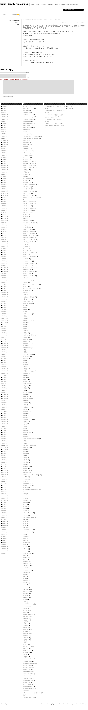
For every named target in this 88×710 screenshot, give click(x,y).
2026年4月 (5, 106)
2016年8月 (5, 352)
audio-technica (27, 483)
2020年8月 (5, 250)
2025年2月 (5, 136)
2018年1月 (5, 316)
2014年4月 (5, 411)
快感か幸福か (27, 347)
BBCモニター (27, 485)
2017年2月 (5, 339)
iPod (25, 131)
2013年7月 (5, 430)
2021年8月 (5, 225)
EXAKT (26, 547)
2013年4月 (5, 436)
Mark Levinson (27, 553)
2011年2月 (5, 491)
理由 (25, 400)
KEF (25, 534)
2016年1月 (5, 367)
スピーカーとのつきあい (30, 235)
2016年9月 (5, 350)
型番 (25, 328)
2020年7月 (5, 252)
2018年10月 (5, 297)
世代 (25, 292)
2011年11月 (5, 472)
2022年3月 (5, 210)
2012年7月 (5, 455)
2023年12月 (5, 165)
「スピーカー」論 (28, 163)
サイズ (25, 225)
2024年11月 (5, 142)
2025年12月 (5, 115)
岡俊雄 (25, 627)
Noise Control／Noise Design (31, 136)
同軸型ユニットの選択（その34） (54, 123)
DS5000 (26, 502)
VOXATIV (26, 610)
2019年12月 (5, 267)
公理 (25, 305)
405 (25, 574)
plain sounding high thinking (31, 138)
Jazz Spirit (26, 134)
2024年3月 (5, 159)
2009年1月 (5, 544)
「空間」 (26, 174)
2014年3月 (5, 413)
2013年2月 (5, 441)
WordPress (70, 108)
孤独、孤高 (27, 339)
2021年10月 (5, 220)
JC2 (25, 555)
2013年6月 (5, 432)
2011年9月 (5, 477)
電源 (25, 453)
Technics (26, 597)
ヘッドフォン (27, 265)
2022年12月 (5, 191)
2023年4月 (5, 182)
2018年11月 (5, 295)
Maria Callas (27, 682)
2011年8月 (5, 479)
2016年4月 (5, 360)
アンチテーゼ (27, 187)
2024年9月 (5, 146)
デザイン (26, 244)
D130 (25, 527)
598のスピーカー (28, 115)
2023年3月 (5, 184)
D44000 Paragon (28, 530)
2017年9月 (5, 324)
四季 (25, 326)
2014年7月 (5, 405)
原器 (25, 316)
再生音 (25, 307)
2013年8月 (5, 428)
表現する (26, 430)
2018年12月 (5, 292)
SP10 (25, 599)
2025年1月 (5, 138)
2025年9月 (5, 121)
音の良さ (26, 462)
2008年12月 (5, 547)
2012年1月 (5, 468)
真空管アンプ (27, 407)
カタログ (26, 216)
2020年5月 (5, 256)
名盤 (25, 324)
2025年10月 (5, 119)
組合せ (25, 422)
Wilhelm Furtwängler (29, 688)
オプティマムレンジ (29, 191)
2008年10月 (5, 551)
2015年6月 (5, 381)
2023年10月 (5, 170)
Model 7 (26, 551)
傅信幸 (25, 623)
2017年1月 (5, 341)
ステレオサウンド (28, 231)
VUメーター (27, 153)
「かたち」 (27, 159)
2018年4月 (5, 309)
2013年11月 (5, 422)
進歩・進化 (27, 447)
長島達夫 (26, 638)
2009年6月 (5, 534)
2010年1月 (5, 519)
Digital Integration (28, 123)
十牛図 (25, 311)
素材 (25, 417)
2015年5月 (5, 383)
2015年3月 (5, 388)
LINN (25, 544)
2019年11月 (5, 269)
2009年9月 (5, 527)
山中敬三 (26, 625)
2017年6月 (5, 331)
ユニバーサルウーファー (30, 280)
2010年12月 (5, 496)
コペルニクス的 (28, 220)
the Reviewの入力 (28, 151)
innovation (26, 129)
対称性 (25, 341)
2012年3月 (5, 464)
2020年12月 (5, 242)
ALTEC (25, 477)
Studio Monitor (27, 532)
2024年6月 (5, 153)
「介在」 (26, 170)
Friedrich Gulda (28, 667)
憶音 (25, 352)
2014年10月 (5, 398)
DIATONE (26, 500)
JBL (25, 519)
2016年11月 (5, 345)
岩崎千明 (26, 629)
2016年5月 (5, 358)
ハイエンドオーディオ (29, 252)
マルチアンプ (27, 273)
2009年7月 (5, 532)
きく (25, 176)
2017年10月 (5, 322)
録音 (25, 451)
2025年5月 (5, 129)
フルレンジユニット (29, 263)
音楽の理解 (27, 466)
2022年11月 (5, 193)
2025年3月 (5, 134)
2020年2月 (5, 263)
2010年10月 (5, 500)
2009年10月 (5, 525)
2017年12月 (5, 318)
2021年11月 (5, 218)
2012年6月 (5, 458)
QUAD (25, 572)
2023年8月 (5, 174)
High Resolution (28, 127)
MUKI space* (85, 704)
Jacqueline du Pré (28, 674)
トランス (26, 246)
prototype (26, 142)
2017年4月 (5, 335)
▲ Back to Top (3, 704)
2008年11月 (5, 549)
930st (25, 508)
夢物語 (25, 337)
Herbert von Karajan (29, 671)
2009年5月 (5, 536)
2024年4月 (5, 157)
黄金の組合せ (27, 472)
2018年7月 (5, 303)
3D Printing (27, 110)
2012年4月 (5, 462)
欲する (25, 388)
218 (25, 568)
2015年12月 (5, 369)
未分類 (25, 654)
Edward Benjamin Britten (30, 663)
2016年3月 (5, 362)
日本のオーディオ (28, 371)
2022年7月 (5, 201)
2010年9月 (5, 502)
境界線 (25, 333)
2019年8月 (5, 276)
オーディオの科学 (28, 201)
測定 (25, 394)
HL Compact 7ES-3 (29, 517)
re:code (26, 146)
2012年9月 (5, 451)
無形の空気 (27, 396)
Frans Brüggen (27, 665)
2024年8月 (5, 148)
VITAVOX (26, 606)
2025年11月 (5, 117)
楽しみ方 (26, 386)
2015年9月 (5, 375)
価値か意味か (27, 301)
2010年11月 (5, 498)
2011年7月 (5, 481)
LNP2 (25, 557)
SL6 (25, 498)
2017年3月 (5, 337)
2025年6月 (5, 127)
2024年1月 (5, 163)
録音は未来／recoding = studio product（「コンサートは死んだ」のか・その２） (42, 19)
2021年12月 (5, 216)
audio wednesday (28, 119)
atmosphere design (29, 117)
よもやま (26, 180)
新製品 (25, 369)
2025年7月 (5, 125)
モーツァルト (27, 650)
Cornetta (26, 593)
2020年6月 (5, 254)
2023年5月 (5, 180)
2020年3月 (5, 261)
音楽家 (25, 657)
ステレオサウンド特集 (29, 233)
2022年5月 (5, 206)
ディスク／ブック (28, 242)
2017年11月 (5, 320)
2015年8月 (5, 377)
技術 (25, 360)
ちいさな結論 (27, 178)
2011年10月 (5, 475)
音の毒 (25, 460)
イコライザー (27, 189)
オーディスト (27, 212)
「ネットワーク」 (28, 165)
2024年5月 (5, 155)
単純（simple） (28, 314)
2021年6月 (5, 229)
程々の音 (26, 411)
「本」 (25, 172)
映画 (25, 375)
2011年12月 (5, 470)
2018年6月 (5, 305)
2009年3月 (5, 540)
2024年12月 (5, 140)
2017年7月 (5, 328)
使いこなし (27, 299)
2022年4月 (5, 208)
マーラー (26, 648)
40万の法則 (27, 112)
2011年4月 (5, 487)
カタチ (25, 214)
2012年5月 (5, 460)
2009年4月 (5, 538)
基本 (25, 331)
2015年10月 (5, 373)
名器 (25, 322)
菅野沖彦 (26, 635)
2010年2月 (5, 517)
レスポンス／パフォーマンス (31, 284)
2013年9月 (5, 426)
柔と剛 (25, 381)
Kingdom (26, 595)
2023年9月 (5, 172)
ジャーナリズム (28, 229)
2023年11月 (5, 167)
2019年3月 (5, 286)
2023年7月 (5, 176)
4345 (25, 523)
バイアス (26, 254)
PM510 (25, 583)
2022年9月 (5, 197)
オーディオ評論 (28, 210)
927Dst (25, 506)
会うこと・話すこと (29, 297)
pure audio (26, 144)
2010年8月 (5, 504)
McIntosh (26, 561)
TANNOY (26, 589)
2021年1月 (5, 240)
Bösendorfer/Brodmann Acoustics (32, 489)
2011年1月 (5, 494)
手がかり (26, 358)
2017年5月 (5, 333)
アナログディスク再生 (29, 184)
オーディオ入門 (28, 206)
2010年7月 (5, 506)
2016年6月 (5, 356)
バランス (26, 259)
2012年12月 (5, 445)
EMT (25, 504)
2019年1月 (5, 290)
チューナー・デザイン (29, 240)
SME (25, 585)
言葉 (25, 434)
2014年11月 (5, 396)
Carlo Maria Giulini (28, 659)
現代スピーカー (28, 398)
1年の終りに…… (28, 108)
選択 (25, 449)
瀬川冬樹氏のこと (28, 697)
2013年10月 (5, 424)
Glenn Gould (27, 669)
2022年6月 (5, 204)
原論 (25, 318)
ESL (25, 578)
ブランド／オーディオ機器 (31, 475)
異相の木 (26, 402)
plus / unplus (27, 140)
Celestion (26, 496)
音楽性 (25, 468)
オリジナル (27, 193)
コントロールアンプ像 (29, 223)
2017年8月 (5, 326)
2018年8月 (5, 301)
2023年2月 (5, 187)
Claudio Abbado (28, 661)
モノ (25, 278)
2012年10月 (5, 449)
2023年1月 (5, 189)
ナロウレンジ (27, 250)
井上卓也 (26, 618)
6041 (25, 481)
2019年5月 (5, 282)
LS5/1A (26, 542)
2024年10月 (5, 144)
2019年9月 (5, 273)
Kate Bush (26, 676)
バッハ (25, 644)
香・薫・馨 (27, 470)
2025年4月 (5, 131)
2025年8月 (5, 123)
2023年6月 (5, 178)
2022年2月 (5, 212)
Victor (25, 602)
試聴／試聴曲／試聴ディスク (31, 438)
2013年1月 (5, 443)
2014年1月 (5, 417)
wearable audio (28, 155)
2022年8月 (5, 199)
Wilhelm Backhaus (28, 686)
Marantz (26, 549)
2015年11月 (5, 371)
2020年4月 (5, 259)
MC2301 (26, 563)
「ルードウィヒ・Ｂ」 (29, 167)
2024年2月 (5, 161)
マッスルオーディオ (29, 271)
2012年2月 (5, 466)
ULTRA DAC (27, 570)
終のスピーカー (28, 419)
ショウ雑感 (27, 227)
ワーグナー (27, 652)
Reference (26, 148)
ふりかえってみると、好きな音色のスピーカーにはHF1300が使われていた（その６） (54, 27)
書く (25, 377)
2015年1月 (5, 392)
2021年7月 (5, 227)
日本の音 (26, 373)
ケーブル (26, 218)
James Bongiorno (28, 614)
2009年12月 (5, 521)
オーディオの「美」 (29, 195)
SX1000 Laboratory (29, 604)
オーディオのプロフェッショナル (32, 197)
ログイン (69, 106)
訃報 (25, 436)
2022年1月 (5, 214)
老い (25, 424)
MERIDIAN (27, 566)
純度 (25, 413)
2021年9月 (5, 223)
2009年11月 (5, 523)
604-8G (26, 479)
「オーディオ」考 (28, 161)
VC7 (25, 494)
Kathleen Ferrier (28, 678)
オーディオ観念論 (28, 208)
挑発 (25, 362)
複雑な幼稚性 (27, 432)
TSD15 (25, 511)
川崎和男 (26, 631)
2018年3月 (5, 311)
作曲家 (25, 642)
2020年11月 (5, 244)
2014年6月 (5, 407)
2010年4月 (5, 513)
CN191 (25, 608)
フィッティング (28, 261)
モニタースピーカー (29, 276)
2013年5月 (5, 434)
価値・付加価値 (28, 303)
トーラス (26, 248)
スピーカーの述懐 (28, 237)
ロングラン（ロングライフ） (31, 288)
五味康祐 (26, 616)
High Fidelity (27, 125)
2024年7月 (5, 151)
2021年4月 (5, 233)
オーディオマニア (28, 204)
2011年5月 (5, 485)
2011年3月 (5, 489)
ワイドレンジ (27, 290)
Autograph (26, 591)
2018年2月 (5, 314)
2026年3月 (5, 108)
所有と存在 (27, 356)
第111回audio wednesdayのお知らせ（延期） (73, 22)
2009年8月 (5, 530)
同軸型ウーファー (28, 320)
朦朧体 (25, 379)
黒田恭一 (26, 640)
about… (5, 14)
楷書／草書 (27, 383)
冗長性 (25, 309)
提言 (25, 364)
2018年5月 (5, 307)
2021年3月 (5, 235)
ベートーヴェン (28, 646)
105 (25, 538)
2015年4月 (5, 386)
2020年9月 (5, 248)
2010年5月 (5, 511)
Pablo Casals (27, 684)
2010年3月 (5, 515)
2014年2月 (5, 415)
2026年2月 (5, 110)
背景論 (25, 426)
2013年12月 (5, 419)
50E (25, 576)
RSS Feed (15, 14)
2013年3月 (5, 438)
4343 (25, 521)
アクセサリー (27, 182)
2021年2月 (5, 237)
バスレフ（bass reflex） (30, 256)
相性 (25, 405)
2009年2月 (5, 542)
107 (25, 540)
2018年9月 (5, 299)
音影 (25, 464)
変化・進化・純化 (28, 335)
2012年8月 (5, 453)
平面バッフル (27, 343)
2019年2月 (5, 288)
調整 (25, 441)
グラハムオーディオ (40, 33)
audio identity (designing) (14, 4)
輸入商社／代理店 (28, 445)
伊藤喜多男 (27, 621)
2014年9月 (5, 400)
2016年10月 (5, 347)
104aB (25, 536)
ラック (25, 282)
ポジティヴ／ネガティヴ (30, 267)
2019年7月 (5, 278)
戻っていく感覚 (28, 354)
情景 (25, 350)
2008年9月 (5, 553)
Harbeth (26, 515)
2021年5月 (5, 231)
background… (27, 121)
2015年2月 (5, 390)
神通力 (25, 409)
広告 (25, 345)
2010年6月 (5, 508)
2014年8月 (5, 402)
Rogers (26, 580)
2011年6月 (5, 483)
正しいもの (27, 392)
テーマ (25, 106)
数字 (25, 367)
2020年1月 (5, 265)
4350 (25, 525)
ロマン (25, 286)
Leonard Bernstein (28, 680)
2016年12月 (5, 343)
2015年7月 (5, 379)
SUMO (25, 587)
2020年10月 (5, 246)
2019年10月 (5, 271)
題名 (25, 690)
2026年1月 (5, 112)
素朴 (25, 415)
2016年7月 (5, 354)
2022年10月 (5, 195)
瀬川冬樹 (26, 633)
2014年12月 (5, 394)
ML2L (25, 559)
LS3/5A (26, 487)
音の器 (25, 458)
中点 (25, 295)
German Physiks (28, 513)
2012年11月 (5, 447)
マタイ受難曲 (27, 269)
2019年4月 (5, 284)
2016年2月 (5, 364)
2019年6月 (5, 280)
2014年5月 (5, 409)
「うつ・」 (27, 157)
